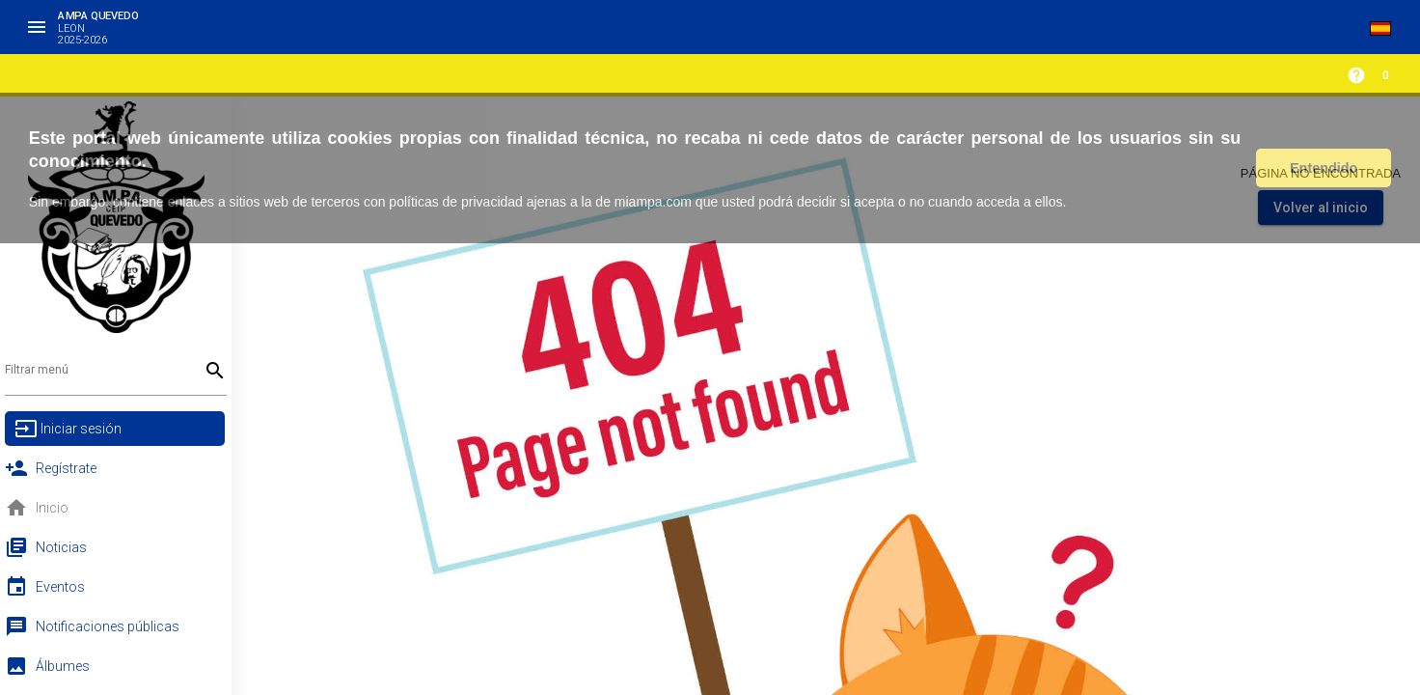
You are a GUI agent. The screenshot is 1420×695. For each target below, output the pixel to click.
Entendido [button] (1323, 168)
